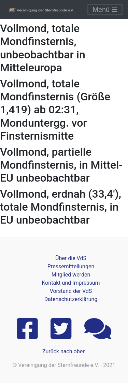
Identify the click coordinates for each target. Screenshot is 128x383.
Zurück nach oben (64, 351)
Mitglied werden (71, 274)
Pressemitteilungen (70, 266)
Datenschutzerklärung (71, 299)
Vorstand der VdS (71, 291)
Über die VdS (70, 258)
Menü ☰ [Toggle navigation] (105, 9)
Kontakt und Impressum (71, 283)
